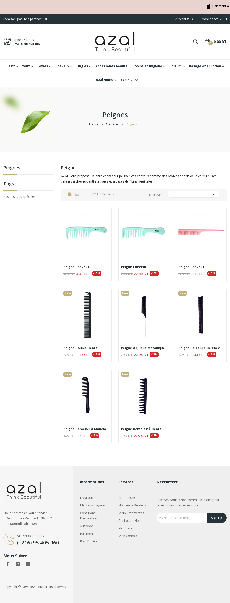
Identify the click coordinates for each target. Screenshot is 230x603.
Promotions (127, 497)
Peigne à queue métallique (143, 348)
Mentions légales (93, 505)
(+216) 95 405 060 (26, 43)
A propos (86, 526)
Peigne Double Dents (80, 348)
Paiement (87, 533)
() (183, 19)
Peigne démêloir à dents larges (144, 429)
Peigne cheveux (76, 267)
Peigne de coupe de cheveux (201, 348)
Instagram (18, 564)
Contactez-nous (130, 520)
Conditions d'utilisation (88, 515)
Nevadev (28, 587)
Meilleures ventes (131, 513)
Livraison (86, 497)
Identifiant (125, 528)
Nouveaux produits (132, 505)
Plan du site (89, 541)
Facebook (7, 564)
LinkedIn (28, 564)
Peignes (11, 168)
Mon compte (128, 536)
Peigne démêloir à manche (85, 429)
